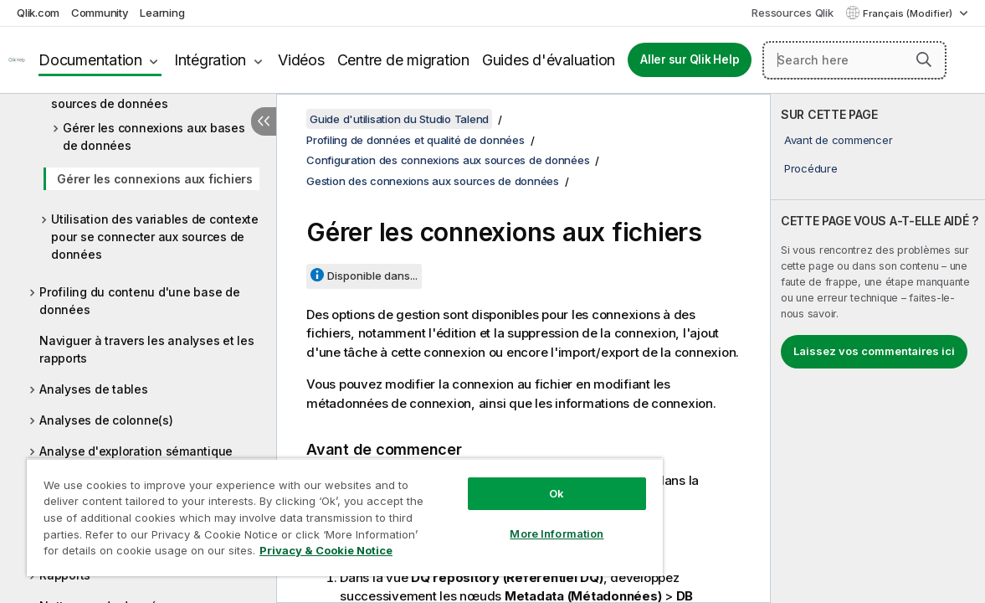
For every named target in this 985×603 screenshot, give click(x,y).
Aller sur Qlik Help (689, 59)
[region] (312, 511)
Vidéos (301, 60)
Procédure (811, 168)
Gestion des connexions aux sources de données (132, 95)
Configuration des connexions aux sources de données (447, 160)
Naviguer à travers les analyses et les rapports (146, 349)
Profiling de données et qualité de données (415, 140)
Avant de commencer (838, 140)
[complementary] (878, 348)
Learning (162, 12)
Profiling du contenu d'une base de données (139, 301)
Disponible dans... (372, 275)
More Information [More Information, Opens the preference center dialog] (502, 521)
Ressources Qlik (792, 12)
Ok (502, 480)
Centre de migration (403, 60)
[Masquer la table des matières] (263, 121)
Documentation (90, 60)
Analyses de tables (93, 389)
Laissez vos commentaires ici (874, 351)
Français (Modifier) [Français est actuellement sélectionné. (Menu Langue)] (909, 13)
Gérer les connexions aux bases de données (154, 136)
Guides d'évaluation (548, 60)
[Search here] (854, 60)
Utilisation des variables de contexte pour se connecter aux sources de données (155, 236)
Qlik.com (38, 12)
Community (100, 12)
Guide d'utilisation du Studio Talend (399, 119)
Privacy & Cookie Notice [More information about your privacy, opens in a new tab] (141, 553)
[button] (923, 59)
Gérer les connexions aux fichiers (155, 179)
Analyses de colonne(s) (106, 420)
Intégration (210, 60)
